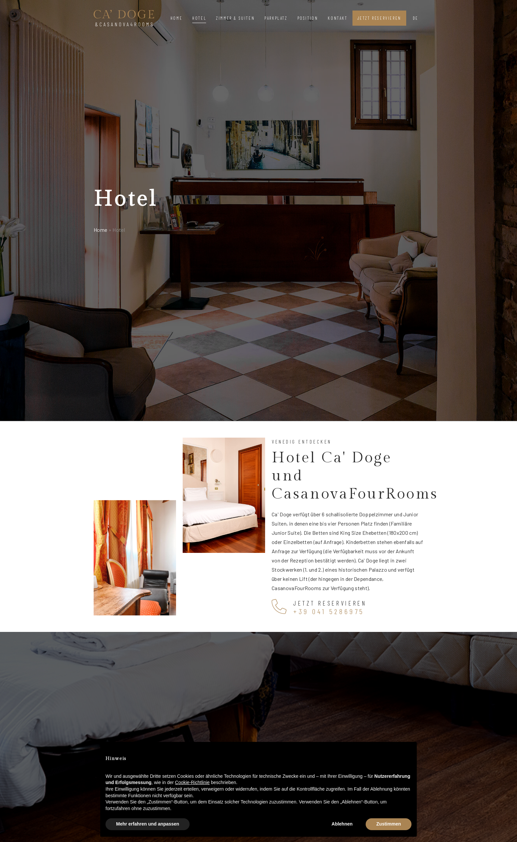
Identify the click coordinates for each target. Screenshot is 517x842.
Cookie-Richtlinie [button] (192, 782)
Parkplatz (275, 18)
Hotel (199, 18)
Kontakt (337, 18)
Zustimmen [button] (388, 824)
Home (176, 18)
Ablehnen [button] (342, 824)
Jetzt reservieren (379, 18)
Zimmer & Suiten (235, 18)
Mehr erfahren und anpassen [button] (147, 824)
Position (307, 18)
